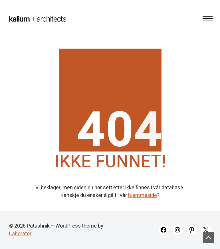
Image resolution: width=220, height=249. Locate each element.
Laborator (20, 234)
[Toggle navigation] (206, 18)
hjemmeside (142, 195)
